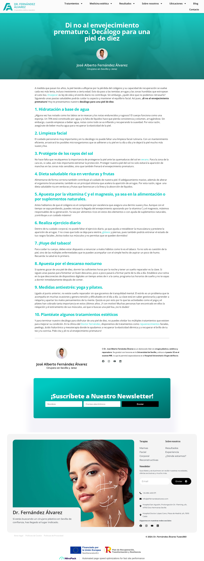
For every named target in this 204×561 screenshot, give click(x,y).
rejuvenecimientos (150, 324)
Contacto (194, 9)
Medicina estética (101, 3)
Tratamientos (73, 3)
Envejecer (53, 95)
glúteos (106, 232)
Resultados (127, 3)
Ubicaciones (177, 3)
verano (145, 159)
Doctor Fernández (90, 324)
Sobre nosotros (152, 3)
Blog (195, 3)
